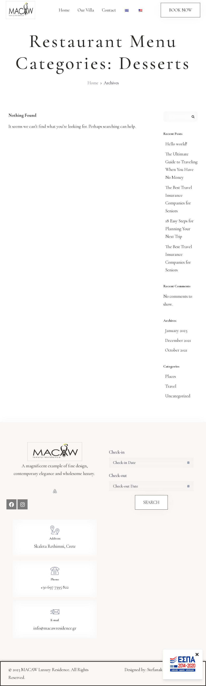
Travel (170, 386)
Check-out (118, 475)
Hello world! (176, 144)
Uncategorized (177, 396)
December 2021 (178, 340)
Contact (109, 10)
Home (64, 10)
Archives (111, 82)
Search (193, 116)
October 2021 (176, 350)
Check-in (117, 452)
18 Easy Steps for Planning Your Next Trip (179, 228)
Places (170, 376)
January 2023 (176, 330)
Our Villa (86, 10)
